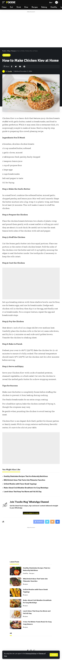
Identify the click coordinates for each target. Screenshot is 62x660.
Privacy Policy (31, 653)
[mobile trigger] (4, 2)
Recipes (6, 55)
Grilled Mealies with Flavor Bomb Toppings (20, 484)
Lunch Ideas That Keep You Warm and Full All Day (22, 492)
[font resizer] (51, 2)
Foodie (10, 2)
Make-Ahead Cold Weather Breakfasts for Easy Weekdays (26, 488)
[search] (46, 2)
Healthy (25, 573)
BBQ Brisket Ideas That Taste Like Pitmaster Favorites (24, 480)
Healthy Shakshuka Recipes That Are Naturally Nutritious (26, 476)
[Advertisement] (33, 29)
